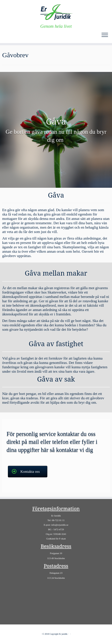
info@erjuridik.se (59, 524)
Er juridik (63, 634)
